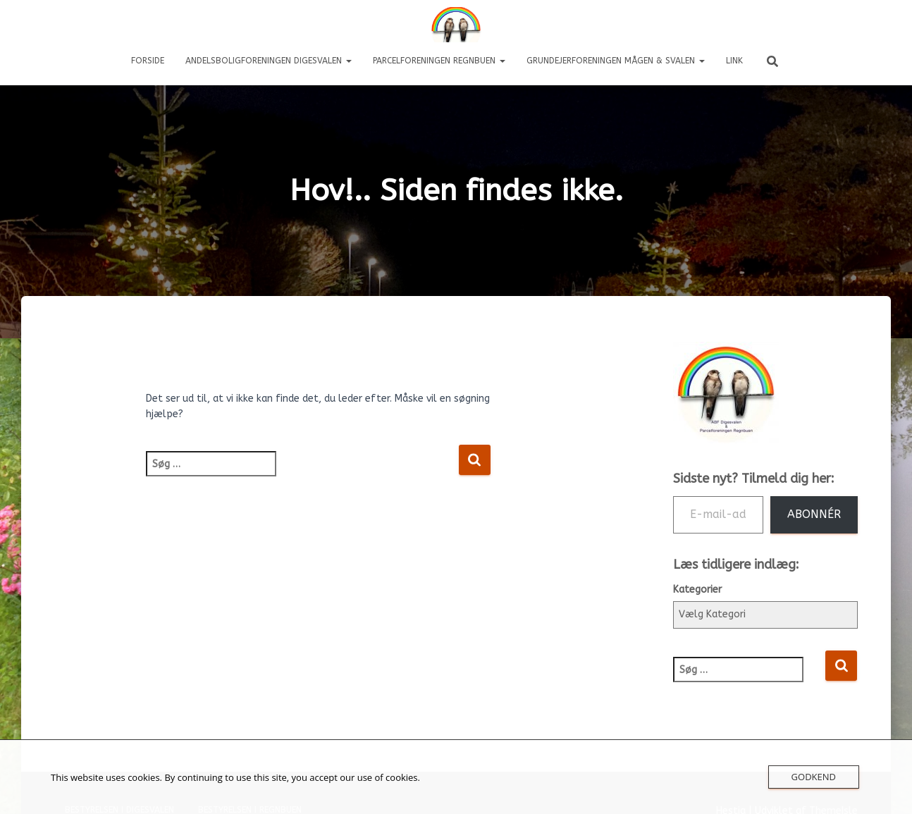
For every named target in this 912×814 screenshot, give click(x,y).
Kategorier (697, 590)
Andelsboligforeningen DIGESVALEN (268, 61)
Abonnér (814, 514)
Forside (147, 61)
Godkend (813, 776)
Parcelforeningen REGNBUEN (439, 61)
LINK (734, 61)
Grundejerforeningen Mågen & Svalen (615, 61)
